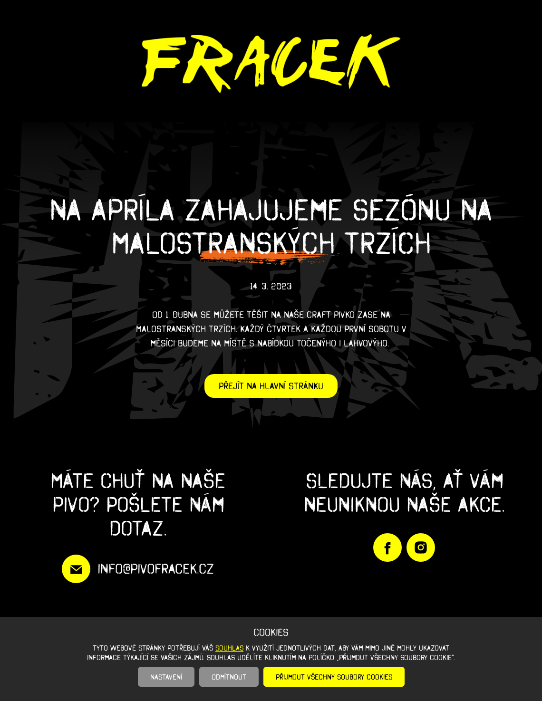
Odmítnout (229, 676)
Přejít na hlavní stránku (271, 386)
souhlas (229, 647)
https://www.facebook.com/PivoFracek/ (387, 547)
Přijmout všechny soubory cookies (334, 676)
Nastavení (166, 676)
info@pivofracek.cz (155, 568)
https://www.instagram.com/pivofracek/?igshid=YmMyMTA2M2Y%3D (420, 547)
